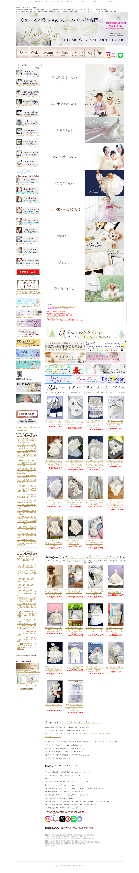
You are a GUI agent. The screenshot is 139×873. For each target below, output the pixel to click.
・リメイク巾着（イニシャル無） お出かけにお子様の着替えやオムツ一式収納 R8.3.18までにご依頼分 (27, 542)
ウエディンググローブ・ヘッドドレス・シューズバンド (28, 254)
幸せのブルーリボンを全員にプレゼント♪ (28, 357)
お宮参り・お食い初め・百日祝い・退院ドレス (28, 85)
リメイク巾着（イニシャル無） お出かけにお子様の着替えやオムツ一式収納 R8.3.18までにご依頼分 (94, 543)
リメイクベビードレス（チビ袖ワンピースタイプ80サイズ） (53, 502)
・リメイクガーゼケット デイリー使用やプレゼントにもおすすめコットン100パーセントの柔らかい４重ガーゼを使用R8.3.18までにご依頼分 (27, 520)
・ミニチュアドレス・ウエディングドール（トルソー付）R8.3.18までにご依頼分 (27, 579)
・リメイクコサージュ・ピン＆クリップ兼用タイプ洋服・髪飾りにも (26, 633)
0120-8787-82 (53, 318)
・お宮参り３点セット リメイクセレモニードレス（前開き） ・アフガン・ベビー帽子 (26, 599)
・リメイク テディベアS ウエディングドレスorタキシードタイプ (27, 639)
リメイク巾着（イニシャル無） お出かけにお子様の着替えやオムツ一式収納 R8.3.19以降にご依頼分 (53, 463)
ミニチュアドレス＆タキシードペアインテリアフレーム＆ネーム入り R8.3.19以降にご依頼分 (74, 630)
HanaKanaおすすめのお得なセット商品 (27, 75)
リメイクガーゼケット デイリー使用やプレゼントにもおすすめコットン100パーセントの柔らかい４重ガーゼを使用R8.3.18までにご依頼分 (114, 504)
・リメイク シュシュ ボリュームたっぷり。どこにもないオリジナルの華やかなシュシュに (26, 446)
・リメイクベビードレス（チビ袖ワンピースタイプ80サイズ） (26, 501)
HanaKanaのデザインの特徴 (29, 316)
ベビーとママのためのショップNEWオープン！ (28, 306)
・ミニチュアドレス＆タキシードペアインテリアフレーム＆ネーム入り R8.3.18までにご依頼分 (27, 573)
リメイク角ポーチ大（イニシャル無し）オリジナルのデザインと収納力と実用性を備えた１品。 (114, 630)
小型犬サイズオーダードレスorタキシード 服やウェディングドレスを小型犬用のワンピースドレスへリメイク (53, 592)
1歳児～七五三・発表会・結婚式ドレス (28, 95)
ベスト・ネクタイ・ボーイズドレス (27, 125)
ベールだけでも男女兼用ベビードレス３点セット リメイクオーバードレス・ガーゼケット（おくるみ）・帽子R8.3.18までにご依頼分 (94, 424)
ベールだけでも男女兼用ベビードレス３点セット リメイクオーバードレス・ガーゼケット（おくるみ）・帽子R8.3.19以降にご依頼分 (74, 464)
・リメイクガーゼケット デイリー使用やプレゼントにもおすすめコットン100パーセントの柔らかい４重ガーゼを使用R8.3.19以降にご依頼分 (27, 488)
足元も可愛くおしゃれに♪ (27, 233)
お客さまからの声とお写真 (28, 335)
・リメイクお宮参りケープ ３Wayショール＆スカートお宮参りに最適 (26, 512)
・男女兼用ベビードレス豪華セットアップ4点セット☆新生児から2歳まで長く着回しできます (27, 614)
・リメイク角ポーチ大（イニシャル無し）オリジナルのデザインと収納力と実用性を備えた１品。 (26, 606)
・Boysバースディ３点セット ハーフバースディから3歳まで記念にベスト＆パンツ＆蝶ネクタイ (27, 646)
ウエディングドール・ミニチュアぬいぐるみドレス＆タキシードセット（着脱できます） (74, 592)
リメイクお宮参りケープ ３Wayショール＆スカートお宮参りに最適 (94, 502)
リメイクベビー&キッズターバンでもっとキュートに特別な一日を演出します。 (114, 462)
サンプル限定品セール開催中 (28, 274)
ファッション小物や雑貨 (27, 115)
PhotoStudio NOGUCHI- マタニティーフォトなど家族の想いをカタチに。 (28, 671)
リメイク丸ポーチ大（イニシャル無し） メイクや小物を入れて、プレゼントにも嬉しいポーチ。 (53, 543)
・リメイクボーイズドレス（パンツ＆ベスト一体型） (26, 620)
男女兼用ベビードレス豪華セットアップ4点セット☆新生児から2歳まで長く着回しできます (53, 668)
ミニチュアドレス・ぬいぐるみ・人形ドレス (28, 105)
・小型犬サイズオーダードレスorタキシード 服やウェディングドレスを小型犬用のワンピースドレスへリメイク (27, 559)
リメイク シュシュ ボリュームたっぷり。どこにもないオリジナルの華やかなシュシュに (74, 423)
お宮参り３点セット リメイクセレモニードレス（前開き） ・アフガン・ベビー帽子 (94, 630)
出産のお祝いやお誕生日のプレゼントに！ (27, 243)
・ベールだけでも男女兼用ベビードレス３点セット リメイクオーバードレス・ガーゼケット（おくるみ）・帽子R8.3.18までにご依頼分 (27, 454)
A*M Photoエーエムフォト (27, 682)
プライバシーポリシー (23, 430)
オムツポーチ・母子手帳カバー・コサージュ (28, 135)
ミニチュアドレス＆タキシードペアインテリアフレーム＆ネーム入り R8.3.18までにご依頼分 (94, 592)
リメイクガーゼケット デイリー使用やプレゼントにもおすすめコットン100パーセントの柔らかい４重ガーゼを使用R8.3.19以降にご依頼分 (94, 464)
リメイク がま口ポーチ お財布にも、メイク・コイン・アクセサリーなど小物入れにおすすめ (114, 423)
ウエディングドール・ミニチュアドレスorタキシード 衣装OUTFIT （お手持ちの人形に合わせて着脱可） (94, 668)
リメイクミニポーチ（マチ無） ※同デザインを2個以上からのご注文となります (53, 422)
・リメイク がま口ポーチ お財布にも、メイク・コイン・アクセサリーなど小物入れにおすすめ (26, 462)
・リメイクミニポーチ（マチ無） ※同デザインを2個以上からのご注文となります (27, 440)
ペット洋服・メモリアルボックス (27, 165)
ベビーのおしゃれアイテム (27, 223)
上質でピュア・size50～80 (27, 183)
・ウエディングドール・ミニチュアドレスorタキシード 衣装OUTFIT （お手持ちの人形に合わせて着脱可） (26, 626)
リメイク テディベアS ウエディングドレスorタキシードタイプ (53, 706)
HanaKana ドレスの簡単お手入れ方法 (28, 367)
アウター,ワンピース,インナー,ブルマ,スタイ (28, 213)
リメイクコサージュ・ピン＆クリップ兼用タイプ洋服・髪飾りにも (114, 667)
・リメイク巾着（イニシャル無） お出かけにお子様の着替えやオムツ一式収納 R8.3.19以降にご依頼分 (27, 470)
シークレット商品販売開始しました (63, 307)
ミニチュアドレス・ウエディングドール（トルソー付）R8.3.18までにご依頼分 (114, 591)
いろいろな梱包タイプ (28, 346)
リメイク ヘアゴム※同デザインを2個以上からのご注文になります (74, 502)
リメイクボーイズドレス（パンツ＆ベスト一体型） (74, 667)
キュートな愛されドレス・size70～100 (27, 192)
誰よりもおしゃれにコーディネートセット (28, 202)
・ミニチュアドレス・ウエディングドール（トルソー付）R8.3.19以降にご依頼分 (27, 585)
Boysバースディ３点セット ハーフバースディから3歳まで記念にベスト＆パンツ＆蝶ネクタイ (74, 707)
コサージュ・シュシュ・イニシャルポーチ (28, 265)
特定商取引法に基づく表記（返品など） (28, 427)
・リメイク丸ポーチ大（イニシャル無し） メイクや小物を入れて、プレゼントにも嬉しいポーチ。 (26, 528)
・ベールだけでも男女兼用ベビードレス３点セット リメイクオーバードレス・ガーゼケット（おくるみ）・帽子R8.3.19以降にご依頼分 (27, 479)
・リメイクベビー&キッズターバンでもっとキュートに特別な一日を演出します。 (26, 496)
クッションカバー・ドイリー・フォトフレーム (28, 146)
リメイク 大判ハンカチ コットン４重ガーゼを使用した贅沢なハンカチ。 (74, 542)
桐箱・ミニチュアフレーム (27, 156)
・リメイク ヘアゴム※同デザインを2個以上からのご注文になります (27, 506)
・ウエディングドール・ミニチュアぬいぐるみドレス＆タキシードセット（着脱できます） (26, 566)
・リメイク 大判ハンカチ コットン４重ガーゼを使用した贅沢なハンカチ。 (26, 535)
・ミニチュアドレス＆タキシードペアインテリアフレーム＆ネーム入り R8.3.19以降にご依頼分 (27, 592)
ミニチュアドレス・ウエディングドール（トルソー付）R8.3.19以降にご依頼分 (53, 629)
